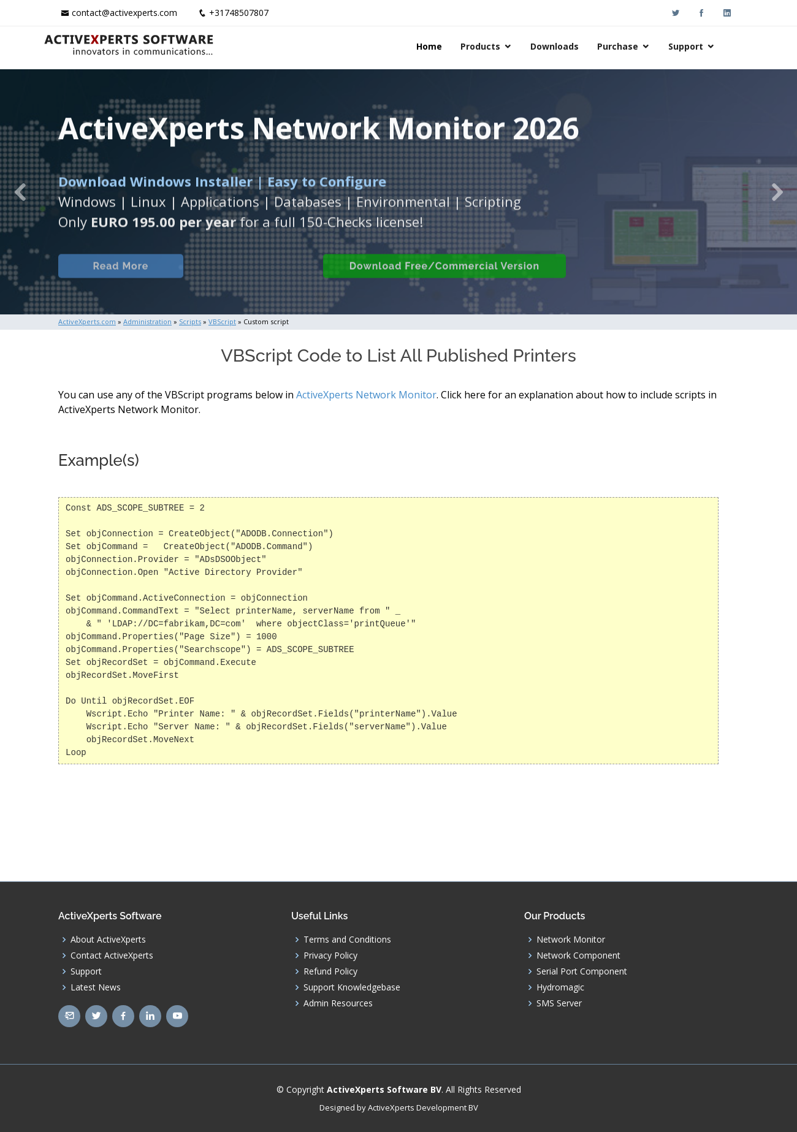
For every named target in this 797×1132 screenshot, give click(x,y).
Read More (119, 280)
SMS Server (559, 1003)
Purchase (632, 46)
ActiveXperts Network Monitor (366, 394)
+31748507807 (239, 12)
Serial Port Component (581, 971)
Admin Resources (338, 1003)
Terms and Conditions (347, 939)
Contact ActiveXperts (112, 955)
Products (495, 46)
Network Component (578, 955)
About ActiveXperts (108, 939)
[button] (20, 191)
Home (444, 46)
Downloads (569, 46)
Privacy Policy (330, 955)
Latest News (96, 987)
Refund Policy (330, 971)
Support (700, 46)
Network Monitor (570, 939)
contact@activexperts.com (124, 12)
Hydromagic (560, 987)
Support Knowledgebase (351, 987)
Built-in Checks (250, 280)
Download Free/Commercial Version (443, 280)
